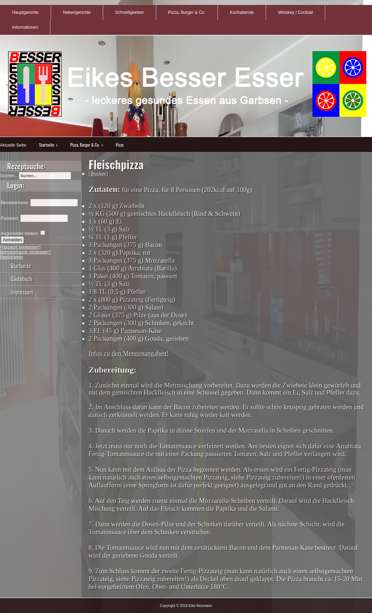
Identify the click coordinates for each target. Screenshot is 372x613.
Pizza (120, 145)
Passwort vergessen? (20, 247)
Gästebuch (21, 279)
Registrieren (11, 256)
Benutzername (14, 202)
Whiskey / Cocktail (295, 12)
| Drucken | (98, 173)
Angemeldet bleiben (19, 233)
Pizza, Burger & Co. (186, 12)
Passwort (9, 218)
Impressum (22, 292)
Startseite (46, 145)
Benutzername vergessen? (25, 252)
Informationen (25, 27)
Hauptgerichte (25, 12)
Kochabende (242, 12)
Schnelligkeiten (129, 12)
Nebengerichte (77, 12)
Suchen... (9, 175)
